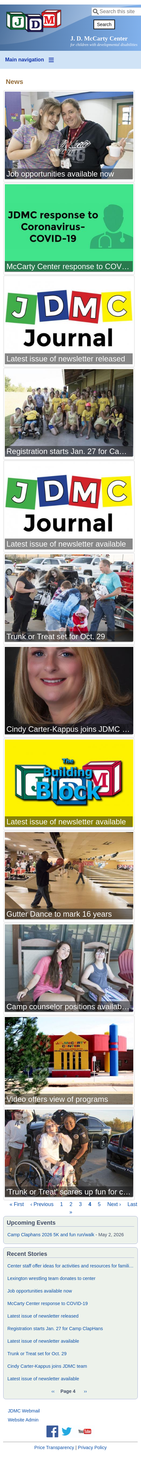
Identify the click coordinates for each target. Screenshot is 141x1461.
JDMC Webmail (24, 1410)
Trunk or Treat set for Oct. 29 (36, 1353)
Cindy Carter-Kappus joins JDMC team (47, 1366)
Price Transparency (54, 1447)
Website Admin (23, 1419)
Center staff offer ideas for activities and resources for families (70, 1265)
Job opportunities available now (39, 1290)
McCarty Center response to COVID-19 (47, 1303)
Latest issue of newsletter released (43, 1316)
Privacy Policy (92, 1447)
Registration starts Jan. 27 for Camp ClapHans (55, 1328)
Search (104, 24)
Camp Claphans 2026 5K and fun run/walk (50, 1234)
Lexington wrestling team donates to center (51, 1278)
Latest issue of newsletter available (43, 1341)
